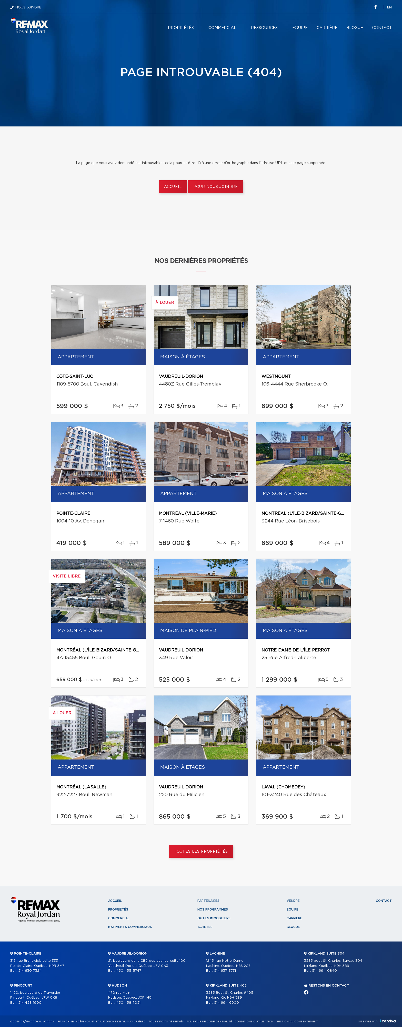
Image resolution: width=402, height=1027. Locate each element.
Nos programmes (212, 909)
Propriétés (181, 28)
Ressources (264, 28)
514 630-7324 (30, 970)
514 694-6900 (226, 1002)
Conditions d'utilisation (254, 1021)
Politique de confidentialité (209, 1021)
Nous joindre (28, 7)
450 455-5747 (128, 970)
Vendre (293, 900)
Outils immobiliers (213, 918)
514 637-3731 (225, 970)
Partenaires (208, 900)
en (389, 7)
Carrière (327, 28)
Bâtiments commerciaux (130, 926)
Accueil (173, 187)
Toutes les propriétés (201, 851)
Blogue (354, 28)
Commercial (222, 28)
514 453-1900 (30, 1002)
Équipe (300, 28)
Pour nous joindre (215, 187)
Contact (382, 28)
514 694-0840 (324, 970)
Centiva (387, 1021)
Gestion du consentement (297, 1021)
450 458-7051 (128, 1002)
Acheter (205, 926)
